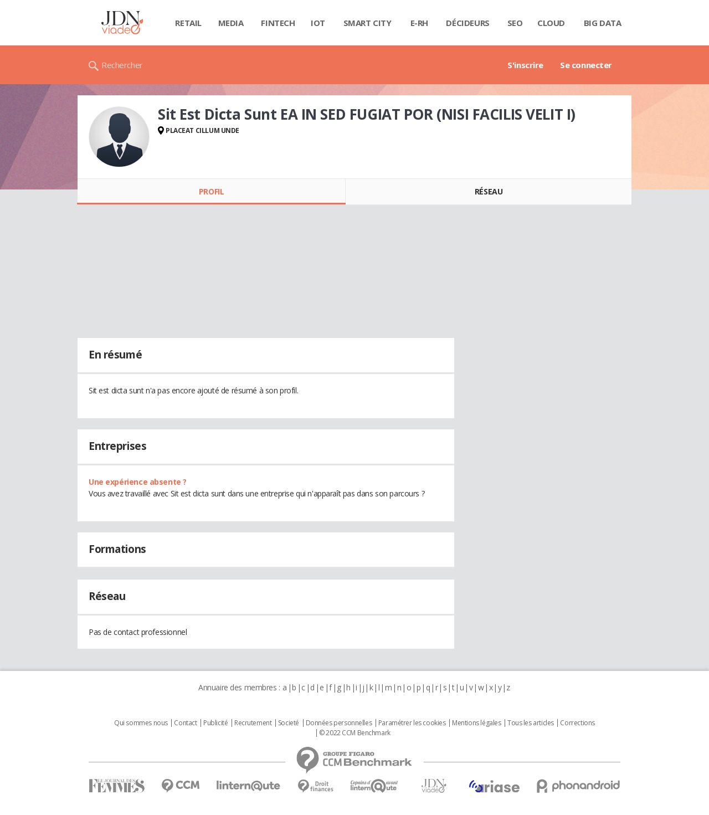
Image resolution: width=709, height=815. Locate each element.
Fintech (278, 22)
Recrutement (252, 723)
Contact (185, 723)
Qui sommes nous (141, 723)
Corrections (577, 723)
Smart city (367, 22)
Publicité (215, 723)
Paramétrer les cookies (412, 723)
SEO (515, 22)
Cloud (551, 22)
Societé (288, 723)
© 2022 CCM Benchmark (355, 733)
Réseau (488, 191)
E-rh (419, 22)
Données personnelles (339, 723)
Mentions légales (476, 723)
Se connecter (586, 64)
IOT (318, 22)
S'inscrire (525, 64)
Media (231, 22)
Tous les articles (530, 723)
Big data (602, 22)
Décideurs (467, 22)
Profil (211, 191)
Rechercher (122, 64)
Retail (188, 22)
